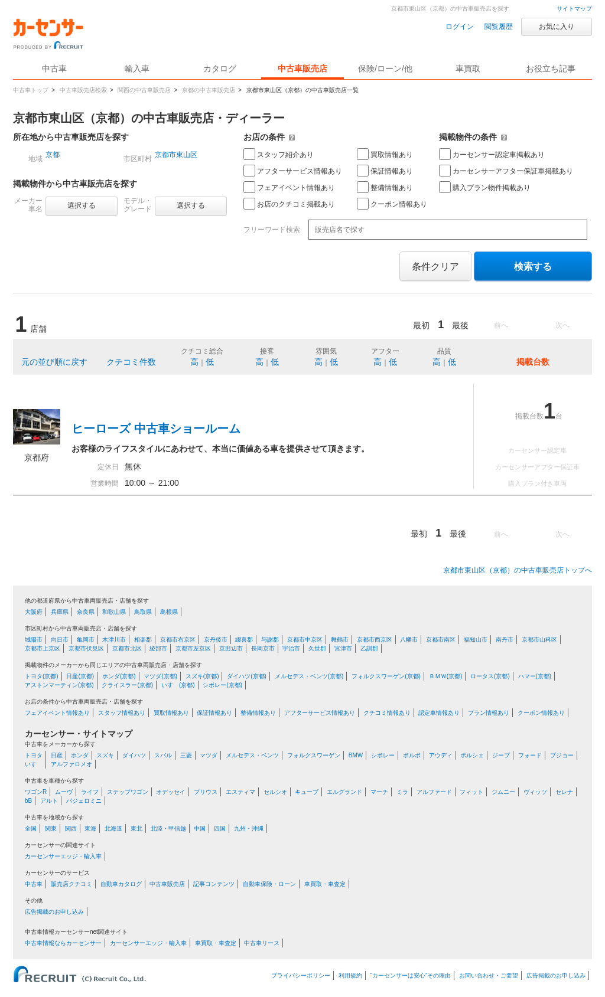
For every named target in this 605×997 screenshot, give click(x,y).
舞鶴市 (340, 639)
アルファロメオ (71, 764)
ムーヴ (64, 792)
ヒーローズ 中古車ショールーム (155, 428)
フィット (471, 792)
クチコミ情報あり (387, 713)
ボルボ (412, 755)
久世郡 (317, 648)
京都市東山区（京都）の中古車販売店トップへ (517, 570)
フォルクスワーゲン (313, 755)
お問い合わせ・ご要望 (488, 975)
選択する (81, 205)
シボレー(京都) (222, 685)
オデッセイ (171, 792)
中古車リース (261, 943)
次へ (562, 325)
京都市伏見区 (86, 648)
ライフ (90, 792)
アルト (49, 800)
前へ (501, 325)
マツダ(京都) (160, 676)
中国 (200, 828)
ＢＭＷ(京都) (446, 676)
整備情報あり (385, 187)
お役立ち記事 (550, 68)
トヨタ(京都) (41, 676)
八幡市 (409, 639)
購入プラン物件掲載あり (485, 187)
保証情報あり (385, 170)
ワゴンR (36, 792)
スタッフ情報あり (121, 713)
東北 (136, 828)
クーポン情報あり (392, 204)
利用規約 (350, 975)
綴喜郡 (244, 639)
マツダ (208, 755)
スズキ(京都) (202, 676)
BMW (356, 755)
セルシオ (275, 792)
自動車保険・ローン (269, 884)
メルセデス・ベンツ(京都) (309, 676)
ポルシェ (472, 755)
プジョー (562, 755)
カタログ (219, 68)
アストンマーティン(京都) (59, 685)
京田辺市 (231, 648)
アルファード (434, 792)
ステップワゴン (127, 792)
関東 (51, 828)
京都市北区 (127, 648)
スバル (163, 755)
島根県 (169, 612)
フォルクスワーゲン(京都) (386, 676)
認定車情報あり (439, 713)
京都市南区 (441, 639)
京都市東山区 (176, 154)
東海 (90, 828)
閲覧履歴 (498, 26)
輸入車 (137, 68)
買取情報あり (385, 154)
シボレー (383, 755)
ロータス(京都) (490, 676)
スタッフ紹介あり (278, 154)
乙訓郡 (369, 648)
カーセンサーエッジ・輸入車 (63, 856)
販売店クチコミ (71, 884)
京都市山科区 (539, 639)
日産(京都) (80, 676)
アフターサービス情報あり (292, 170)
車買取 (468, 68)
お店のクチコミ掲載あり (289, 204)
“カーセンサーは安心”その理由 (410, 975)
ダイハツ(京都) (246, 676)
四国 (220, 828)
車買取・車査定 (325, 884)
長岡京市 (263, 648)
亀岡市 (86, 639)
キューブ (306, 792)
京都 (52, 154)
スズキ (105, 755)
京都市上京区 (42, 648)
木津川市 (114, 639)
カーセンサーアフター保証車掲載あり (506, 170)
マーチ (379, 792)
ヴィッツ (535, 792)
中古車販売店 (302, 68)
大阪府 (34, 612)
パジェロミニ (84, 800)
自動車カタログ (121, 884)
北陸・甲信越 (168, 828)
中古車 (34, 884)
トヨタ (34, 755)
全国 (31, 828)
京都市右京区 (178, 639)
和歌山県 (114, 612)
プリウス (205, 792)
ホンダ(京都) (119, 676)
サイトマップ (574, 8)
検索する (533, 266)
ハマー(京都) (535, 676)
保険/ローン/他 (385, 68)
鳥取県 (143, 612)
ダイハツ (134, 755)
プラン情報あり (488, 713)
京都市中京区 (305, 639)
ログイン (459, 26)
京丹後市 (215, 639)
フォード (530, 755)
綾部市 (158, 648)
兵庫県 (60, 612)
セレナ (564, 792)
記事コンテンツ (214, 884)
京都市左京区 (193, 648)
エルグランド (344, 792)
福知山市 (475, 639)
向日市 (60, 639)
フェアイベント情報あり (289, 187)
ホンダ (80, 755)
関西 (71, 828)
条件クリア (435, 266)
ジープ (501, 755)
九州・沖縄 (249, 828)
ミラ (402, 792)
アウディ (441, 755)
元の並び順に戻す (54, 362)
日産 (57, 755)
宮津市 (343, 648)
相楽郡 (143, 639)
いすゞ (34, 764)
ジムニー (503, 792)
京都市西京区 (374, 639)
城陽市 (34, 639)
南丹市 (504, 639)
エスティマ (240, 792)
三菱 (186, 755)
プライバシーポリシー (300, 975)
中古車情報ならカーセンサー (63, 943)
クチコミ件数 (131, 362)
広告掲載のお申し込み (54, 911)
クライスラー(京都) (127, 685)
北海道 (113, 828)
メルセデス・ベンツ (252, 755)
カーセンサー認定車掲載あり (492, 154)
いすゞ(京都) (178, 685)
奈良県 (86, 612)
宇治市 (291, 648)
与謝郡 (270, 639)
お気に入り (556, 26)
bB (28, 800)
